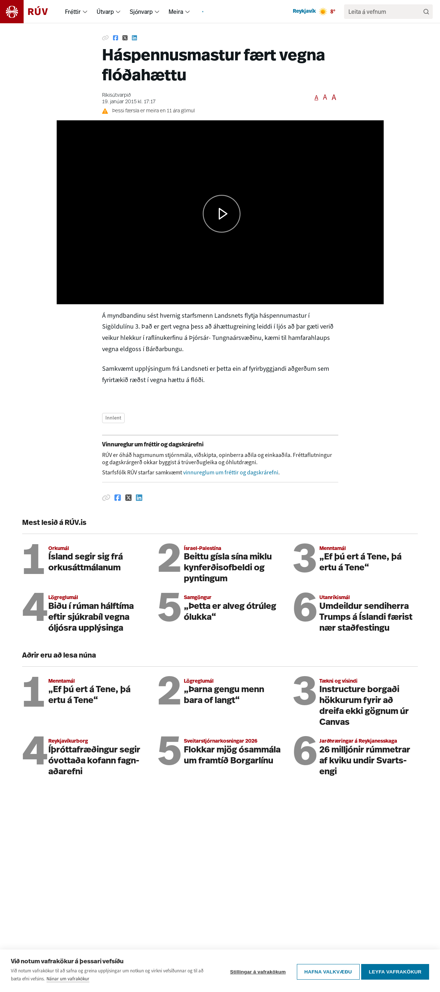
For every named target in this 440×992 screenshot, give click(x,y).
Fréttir (73, 12)
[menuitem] (85, 11)
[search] (384, 11)
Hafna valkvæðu (326, 970)
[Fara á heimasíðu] (30, 11)
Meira (176, 12)
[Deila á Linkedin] (134, 38)
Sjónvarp (141, 12)
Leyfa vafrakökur (395, 970)
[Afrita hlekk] (105, 38)
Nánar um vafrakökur (68, 979)
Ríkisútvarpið (116, 95)
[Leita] (426, 11)
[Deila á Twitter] (125, 38)
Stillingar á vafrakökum (256, 970)
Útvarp (105, 12)
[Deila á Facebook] (115, 38)
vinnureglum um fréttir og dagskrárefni (230, 472)
